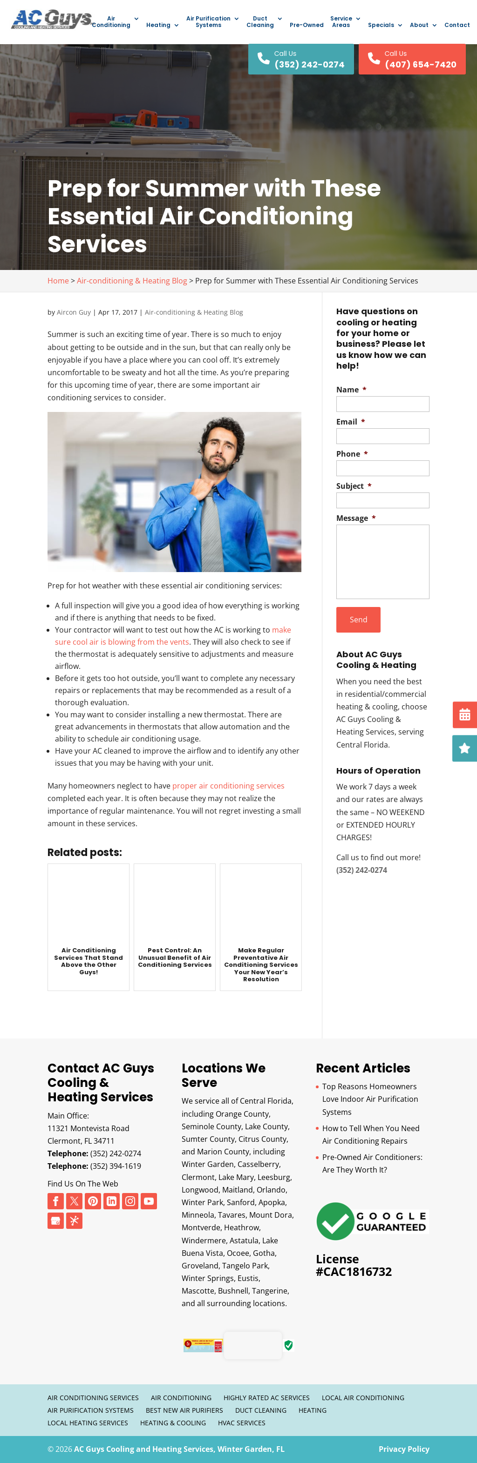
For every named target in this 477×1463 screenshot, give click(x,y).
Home (58, 281)
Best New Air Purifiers (184, 1410)
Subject (354, 486)
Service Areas (341, 22)
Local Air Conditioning (363, 1397)
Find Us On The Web (83, 1184)
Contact (457, 25)
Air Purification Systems (208, 22)
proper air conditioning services (228, 786)
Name (351, 390)
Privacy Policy (404, 1449)
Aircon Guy (74, 312)
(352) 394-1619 (115, 1166)
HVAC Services (242, 1422)
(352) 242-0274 (115, 1153)
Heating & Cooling (173, 1422)
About (419, 25)
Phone (352, 454)
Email (350, 422)
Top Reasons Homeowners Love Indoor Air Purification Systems (370, 1099)
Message (356, 518)
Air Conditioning (111, 22)
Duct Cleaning (260, 22)
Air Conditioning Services (93, 1397)
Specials (381, 25)
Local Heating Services (88, 1422)
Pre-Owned (307, 25)
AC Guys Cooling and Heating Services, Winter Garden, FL (179, 1449)
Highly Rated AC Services (267, 1397)
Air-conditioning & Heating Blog (194, 312)
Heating (158, 25)
